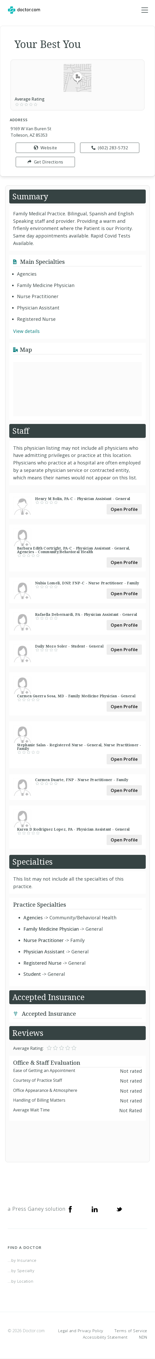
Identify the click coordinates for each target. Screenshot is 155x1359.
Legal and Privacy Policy (80, 1330)
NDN (143, 1337)
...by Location (20, 1281)
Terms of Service (131, 1330)
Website (45, 148)
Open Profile (124, 509)
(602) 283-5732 (109, 148)
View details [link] (26, 331)
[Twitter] (119, 1209)
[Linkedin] (95, 1209)
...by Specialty (21, 1270)
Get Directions (45, 162)
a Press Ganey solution (37, 1208)
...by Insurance (22, 1260)
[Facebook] (70, 1209)
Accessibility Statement (105, 1337)
